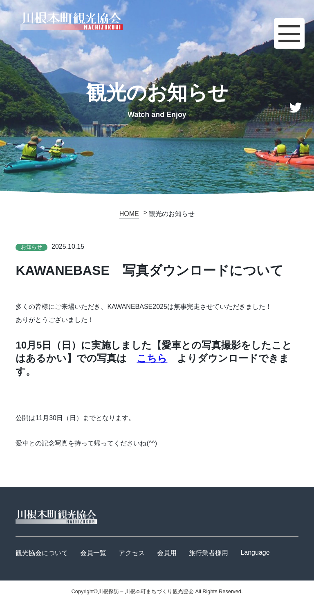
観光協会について (42, 552)
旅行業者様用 (208, 552)
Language (254, 552)
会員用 (167, 552)
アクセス (132, 552)
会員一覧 (93, 552)
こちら (152, 358)
